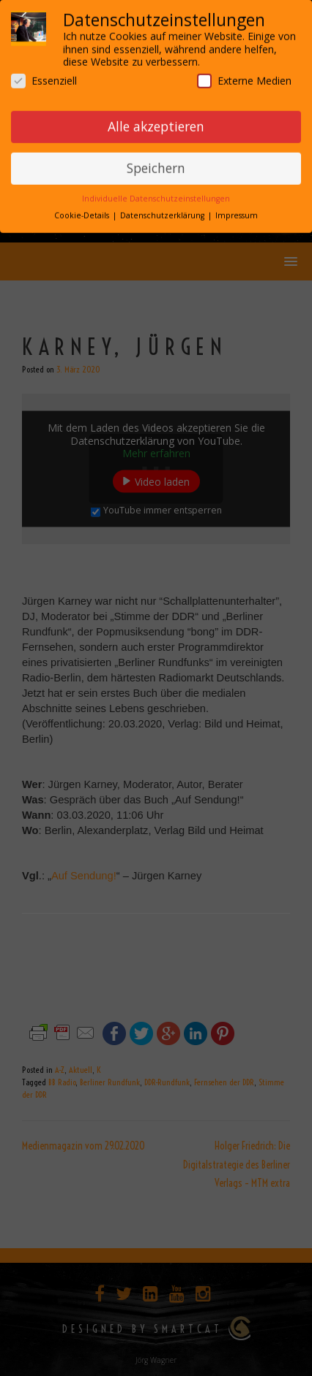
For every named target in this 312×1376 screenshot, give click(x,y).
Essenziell (44, 76)
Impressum (236, 212)
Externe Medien (244, 76)
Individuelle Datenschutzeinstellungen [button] (156, 195)
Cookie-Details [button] (82, 212)
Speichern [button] (156, 164)
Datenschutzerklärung (163, 212)
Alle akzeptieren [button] (156, 122)
